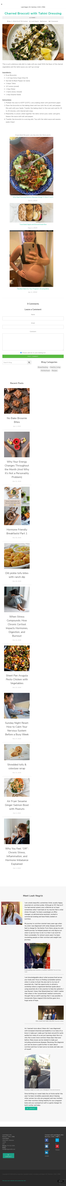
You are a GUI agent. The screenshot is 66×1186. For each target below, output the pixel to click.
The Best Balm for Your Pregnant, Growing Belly (33, 289)
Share (32, 17)
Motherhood (45, 371)
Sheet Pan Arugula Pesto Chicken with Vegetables (17, 679)
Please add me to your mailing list (34, 353)
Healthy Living (55, 367)
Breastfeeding (43, 367)
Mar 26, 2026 (17, 581)
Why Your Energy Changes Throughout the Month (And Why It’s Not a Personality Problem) (17, 469)
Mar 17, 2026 (17, 739)
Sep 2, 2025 (32, 228)
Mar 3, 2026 (17, 868)
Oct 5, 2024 (32, 200)
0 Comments (53, 21)
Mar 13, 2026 (17, 773)
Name (33, 314)
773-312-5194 (11, 1145)
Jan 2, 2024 (32, 292)
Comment (33, 331)
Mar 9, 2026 (17, 813)
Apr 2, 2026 (17, 426)
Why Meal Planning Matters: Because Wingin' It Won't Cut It (33, 197)
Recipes (44, 21)
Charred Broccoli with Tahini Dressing (33, 13)
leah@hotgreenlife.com (8, 1149)
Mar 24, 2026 (17, 640)
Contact (31, 1108)
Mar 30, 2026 (17, 538)
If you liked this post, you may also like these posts (33, 135)
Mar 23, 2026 (17, 687)
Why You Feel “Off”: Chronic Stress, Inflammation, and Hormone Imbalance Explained (16, 856)
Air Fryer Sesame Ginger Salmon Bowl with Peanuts (17, 805)
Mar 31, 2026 (17, 481)
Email (33, 323)
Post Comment (33, 356)
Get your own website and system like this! (14, 1180)
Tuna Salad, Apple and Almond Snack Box (33, 224)
